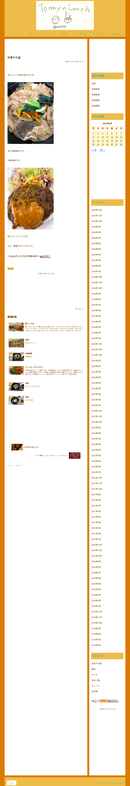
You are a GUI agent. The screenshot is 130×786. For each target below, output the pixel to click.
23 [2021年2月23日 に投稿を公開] (98, 144)
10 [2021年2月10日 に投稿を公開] (103, 137)
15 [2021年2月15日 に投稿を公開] (93, 141)
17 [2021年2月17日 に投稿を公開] (103, 141)
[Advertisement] (46, 47)
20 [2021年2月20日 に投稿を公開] (116, 141)
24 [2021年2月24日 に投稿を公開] (103, 144)
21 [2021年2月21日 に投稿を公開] (121, 141)
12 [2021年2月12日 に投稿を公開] (112, 137)
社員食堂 (96, 89)
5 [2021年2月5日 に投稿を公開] (111, 133)
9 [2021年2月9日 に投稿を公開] (98, 137)
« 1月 (93, 150)
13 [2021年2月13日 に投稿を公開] (116, 137)
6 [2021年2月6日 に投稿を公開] (116, 133)
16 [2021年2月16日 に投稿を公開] (98, 141)
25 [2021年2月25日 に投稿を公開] (107, 144)
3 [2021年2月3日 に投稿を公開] (102, 133)
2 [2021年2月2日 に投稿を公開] (98, 133)
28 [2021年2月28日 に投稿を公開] (121, 144)
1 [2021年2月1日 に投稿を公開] (93, 133)
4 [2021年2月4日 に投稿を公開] (107, 133)
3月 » (102, 150)
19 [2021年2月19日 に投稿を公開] (112, 141)
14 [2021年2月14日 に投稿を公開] (121, 137)
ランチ (10, 268)
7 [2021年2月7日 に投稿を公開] (121, 133)
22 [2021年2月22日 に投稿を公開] (93, 144)
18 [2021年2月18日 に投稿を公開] (107, 141)
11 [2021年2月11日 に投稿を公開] (107, 137)
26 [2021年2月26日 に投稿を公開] (112, 144)
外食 (94, 84)
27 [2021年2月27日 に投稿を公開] (116, 144)
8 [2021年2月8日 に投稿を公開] (93, 137)
